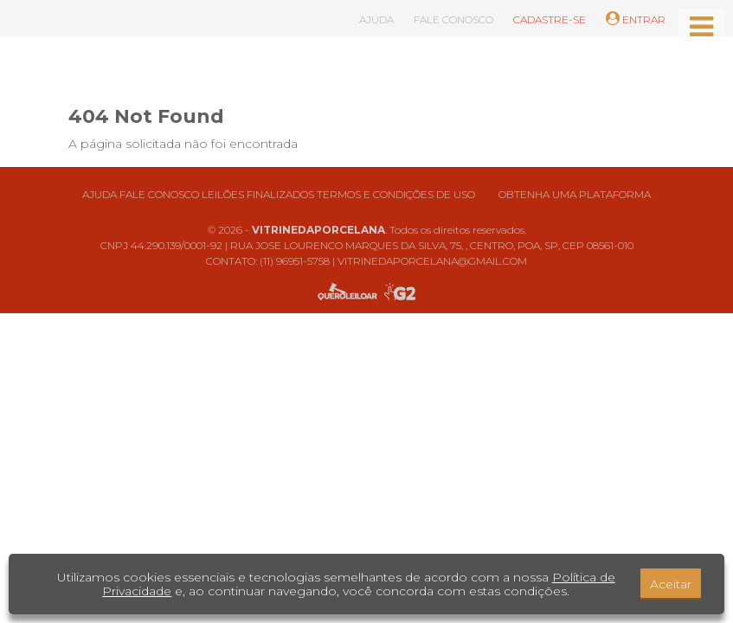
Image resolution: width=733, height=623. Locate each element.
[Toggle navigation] (701, 27)
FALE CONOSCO (453, 19)
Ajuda (99, 194)
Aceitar (670, 584)
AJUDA (376, 19)
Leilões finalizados (258, 194)
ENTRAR (635, 19)
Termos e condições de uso (396, 194)
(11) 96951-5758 (295, 260)
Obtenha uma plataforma (574, 194)
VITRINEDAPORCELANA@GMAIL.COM (432, 260)
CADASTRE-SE (549, 19)
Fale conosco (159, 194)
